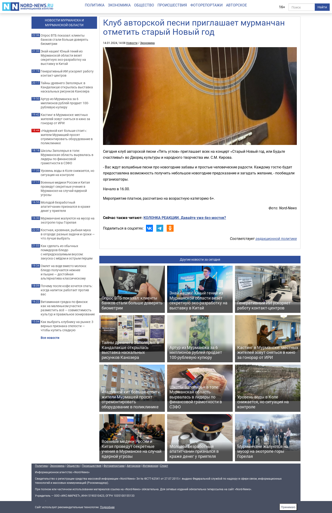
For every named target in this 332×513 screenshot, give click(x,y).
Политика (94, 5)
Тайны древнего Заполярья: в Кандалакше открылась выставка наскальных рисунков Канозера (67, 87)
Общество (144, 5)
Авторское (236, 5)
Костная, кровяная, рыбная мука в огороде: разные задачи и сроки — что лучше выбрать (68, 234)
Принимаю (288, 507)
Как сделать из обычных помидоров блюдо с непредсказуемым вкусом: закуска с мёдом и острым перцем (66, 252)
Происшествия (172, 5)
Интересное (150, 465)
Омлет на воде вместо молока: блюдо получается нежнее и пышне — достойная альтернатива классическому (64, 272)
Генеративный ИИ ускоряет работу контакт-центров (67, 73)
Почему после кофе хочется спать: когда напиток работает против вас (66, 290)
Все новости (50, 338)
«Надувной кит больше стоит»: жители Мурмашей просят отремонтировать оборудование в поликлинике (67, 137)
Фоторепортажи (206, 5)
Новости (131, 43)
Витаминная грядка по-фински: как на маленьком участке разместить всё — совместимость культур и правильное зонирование (68, 308)
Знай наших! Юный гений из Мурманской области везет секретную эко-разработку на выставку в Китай (63, 57)
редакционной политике (276, 238)
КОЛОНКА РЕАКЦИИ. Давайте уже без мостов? (184, 217)
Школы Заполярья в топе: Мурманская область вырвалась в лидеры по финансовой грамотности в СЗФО (67, 157)
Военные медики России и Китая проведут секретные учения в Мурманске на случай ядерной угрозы (65, 188)
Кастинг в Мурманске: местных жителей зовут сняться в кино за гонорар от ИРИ (65, 119)
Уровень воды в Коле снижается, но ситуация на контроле (67, 173)
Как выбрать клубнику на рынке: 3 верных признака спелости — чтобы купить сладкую (67, 326)
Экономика (119, 5)
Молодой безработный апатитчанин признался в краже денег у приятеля (65, 206)
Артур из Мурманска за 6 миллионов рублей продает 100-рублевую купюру (65, 103)
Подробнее (107, 507)
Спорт (164, 465)
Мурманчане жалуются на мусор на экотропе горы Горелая (67, 220)
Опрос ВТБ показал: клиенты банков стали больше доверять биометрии (64, 39)
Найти (322, 7)
